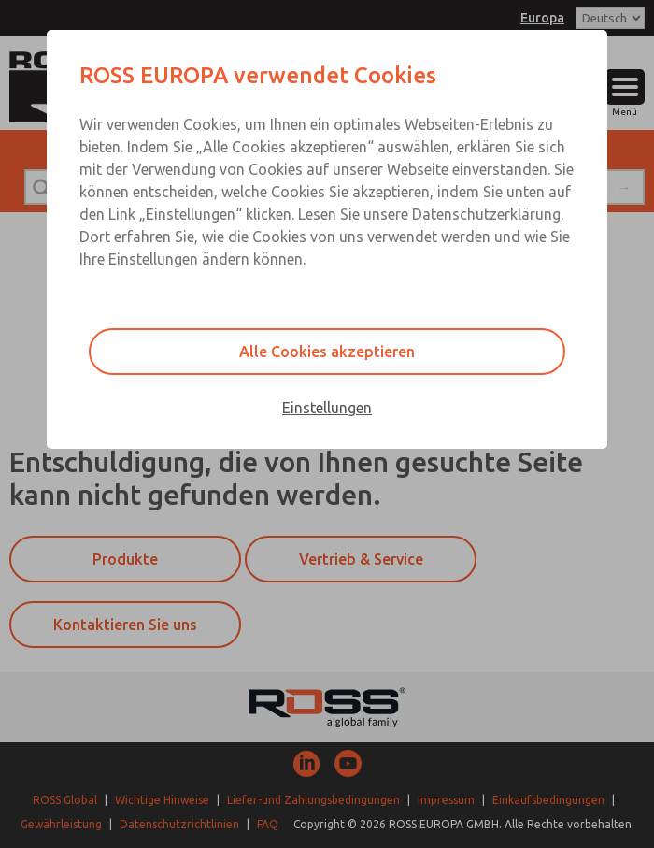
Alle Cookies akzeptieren (327, 351)
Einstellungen (327, 407)
